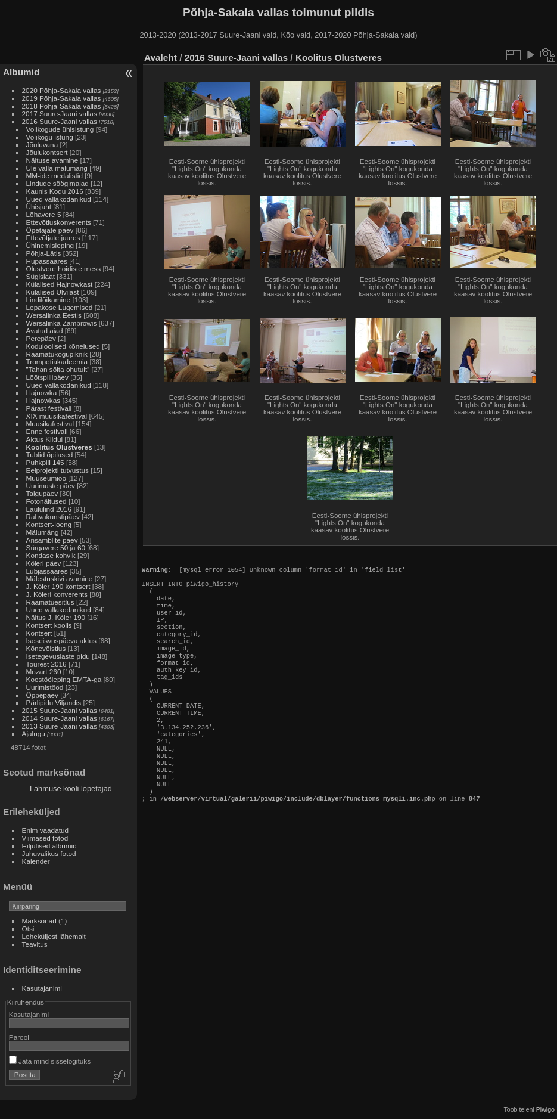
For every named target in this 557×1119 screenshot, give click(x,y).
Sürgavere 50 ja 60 (55, 547)
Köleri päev (43, 563)
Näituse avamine (52, 160)
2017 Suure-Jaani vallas (59, 113)
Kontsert (39, 633)
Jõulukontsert (47, 152)
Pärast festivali (49, 408)
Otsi (28, 928)
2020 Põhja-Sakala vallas (61, 90)
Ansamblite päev (52, 540)
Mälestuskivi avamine (59, 578)
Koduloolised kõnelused (63, 346)
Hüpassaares (46, 261)
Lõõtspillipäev (47, 377)
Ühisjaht (39, 206)
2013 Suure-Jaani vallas (59, 726)
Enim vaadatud (45, 830)
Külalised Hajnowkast (59, 284)
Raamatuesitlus (50, 602)
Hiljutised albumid (49, 846)
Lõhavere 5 (43, 214)
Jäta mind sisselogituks (50, 1061)
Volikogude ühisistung (60, 129)
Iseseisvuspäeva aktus (61, 640)
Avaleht (160, 57)
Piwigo (545, 1109)
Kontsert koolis (49, 625)
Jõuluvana (42, 144)
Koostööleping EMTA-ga (64, 679)
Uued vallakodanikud (58, 199)
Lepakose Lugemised (59, 307)
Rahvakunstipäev (53, 516)
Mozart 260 (43, 671)
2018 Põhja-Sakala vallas (61, 106)
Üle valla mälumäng (57, 168)
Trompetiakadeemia (57, 361)
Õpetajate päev (50, 230)
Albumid (21, 72)
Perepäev (41, 338)
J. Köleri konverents (57, 594)
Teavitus (35, 944)
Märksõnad (39, 921)
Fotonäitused (46, 501)
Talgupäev (42, 493)
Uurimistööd (45, 687)
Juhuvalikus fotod (49, 853)
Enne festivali (47, 431)
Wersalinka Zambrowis (61, 323)
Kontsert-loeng (49, 524)
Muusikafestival (50, 423)
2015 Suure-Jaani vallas (59, 710)
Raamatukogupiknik (57, 354)
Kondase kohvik (51, 555)
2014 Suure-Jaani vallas (59, 718)
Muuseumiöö (46, 478)
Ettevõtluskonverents (58, 222)
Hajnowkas (43, 400)
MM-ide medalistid (54, 175)
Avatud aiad (44, 330)
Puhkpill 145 (45, 462)
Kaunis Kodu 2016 (54, 191)
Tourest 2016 (46, 664)
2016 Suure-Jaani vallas (59, 121)
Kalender (36, 861)
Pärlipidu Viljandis (54, 702)
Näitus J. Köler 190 (55, 617)
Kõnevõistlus (46, 648)
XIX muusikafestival (57, 416)
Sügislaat (40, 276)
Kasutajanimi (42, 988)
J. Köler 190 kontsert (58, 586)
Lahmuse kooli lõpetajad (71, 788)
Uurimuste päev (50, 485)
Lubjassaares (47, 571)
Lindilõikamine (48, 299)
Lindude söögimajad (57, 183)
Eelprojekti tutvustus (57, 470)
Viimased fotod (45, 838)
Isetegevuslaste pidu (58, 656)
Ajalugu (33, 733)
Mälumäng (42, 532)
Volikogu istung (49, 137)
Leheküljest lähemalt (54, 936)
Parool (19, 1037)
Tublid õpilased (49, 454)
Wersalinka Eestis (54, 315)
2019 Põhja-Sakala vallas (61, 98)
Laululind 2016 (49, 509)
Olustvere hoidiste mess (63, 268)
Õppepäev (42, 695)
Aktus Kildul (44, 439)
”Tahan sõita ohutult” (58, 369)
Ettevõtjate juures (53, 237)
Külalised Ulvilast (52, 292)
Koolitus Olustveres (59, 447)
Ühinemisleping (50, 245)
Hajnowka (41, 392)
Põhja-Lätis (43, 253)
